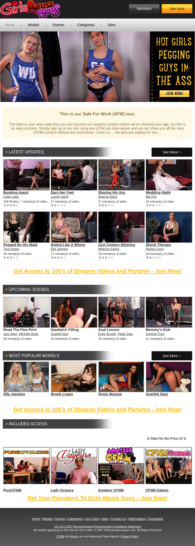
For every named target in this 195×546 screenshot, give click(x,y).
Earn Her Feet (62, 192)
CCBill (60, 536)
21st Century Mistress (116, 245)
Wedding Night (158, 192)
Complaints (155, 519)
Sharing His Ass (111, 192)
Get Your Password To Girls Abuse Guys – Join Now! (97, 498)
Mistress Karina (108, 249)
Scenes (58, 25)
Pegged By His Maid (20, 245)
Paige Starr (125, 334)
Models (33, 25)
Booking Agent (15, 192)
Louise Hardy (60, 197)
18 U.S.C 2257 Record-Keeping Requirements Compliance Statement (97, 526)
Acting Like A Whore (68, 245)
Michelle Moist (28, 334)
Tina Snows (11, 249)
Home (10, 25)
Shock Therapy (158, 245)
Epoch (74, 536)
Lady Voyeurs (74, 469)
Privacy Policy (129, 536)
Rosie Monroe (110, 394)
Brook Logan (62, 394)
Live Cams (92, 519)
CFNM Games (168, 469)
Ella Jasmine (59, 249)
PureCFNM (26, 469)
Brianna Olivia (107, 197)
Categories (85, 25)
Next (187, 67)
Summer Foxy (155, 334)
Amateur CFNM (121, 469)
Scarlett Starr (60, 334)
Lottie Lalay (11, 197)
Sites (112, 25)
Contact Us (118, 519)
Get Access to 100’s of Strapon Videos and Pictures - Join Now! (97, 271)
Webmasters (136, 519)
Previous (8, 67)
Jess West (10, 334)
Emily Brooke (107, 334)
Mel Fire (151, 197)
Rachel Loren (155, 249)
